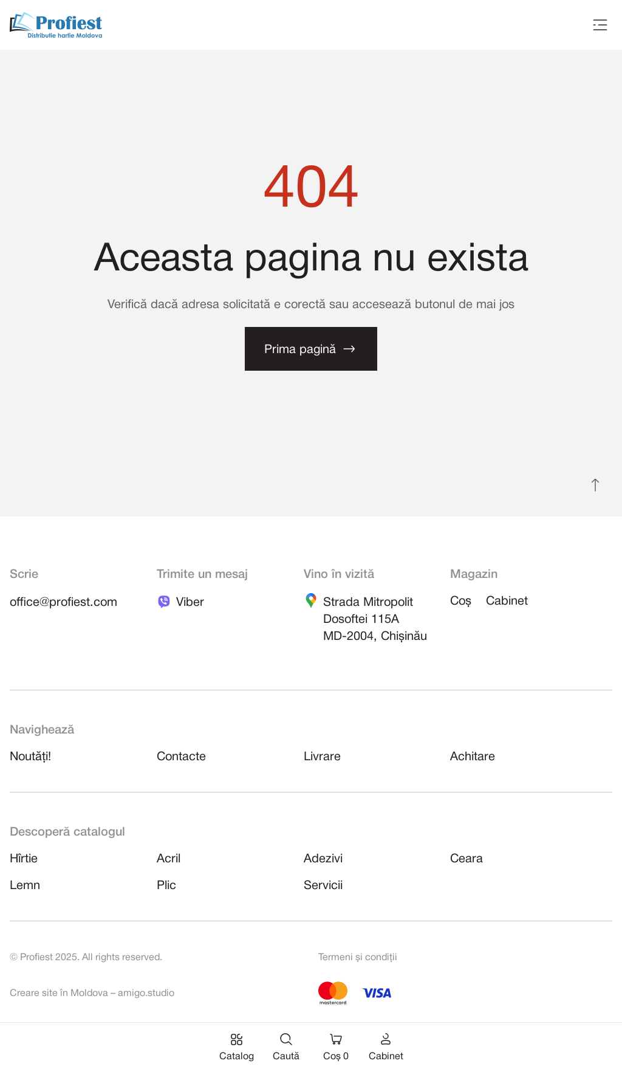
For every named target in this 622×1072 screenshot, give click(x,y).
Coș (460, 601)
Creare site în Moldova (59, 993)
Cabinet (507, 601)
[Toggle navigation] (600, 25)
